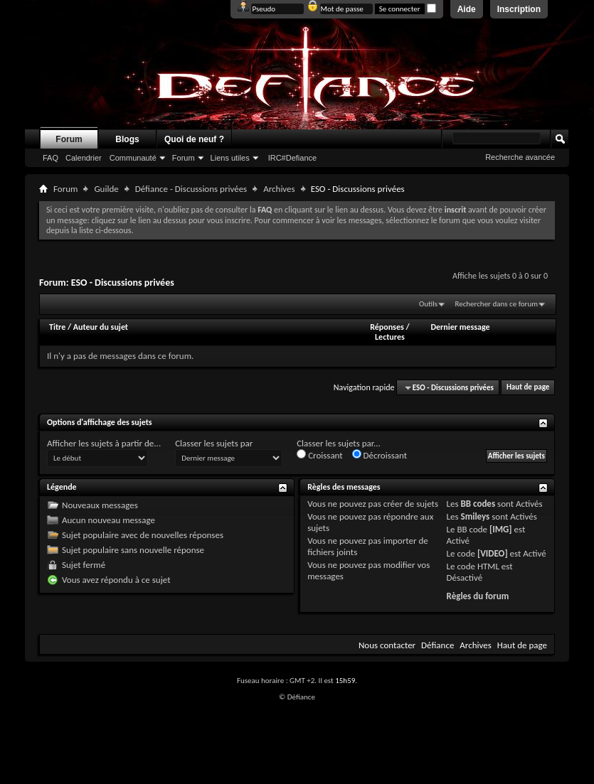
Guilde (106, 188)
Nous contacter (387, 645)
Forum (68, 139)
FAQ (50, 158)
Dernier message (459, 327)
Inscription (519, 9)
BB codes (478, 503)
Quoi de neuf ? (194, 139)
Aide (466, 9)
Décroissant (380, 455)
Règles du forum (478, 596)
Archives (279, 188)
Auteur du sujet (100, 327)
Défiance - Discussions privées (191, 188)
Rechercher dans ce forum (496, 303)
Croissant (320, 455)
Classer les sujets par (214, 443)
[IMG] (500, 529)
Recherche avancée (520, 157)
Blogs (127, 139)
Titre (58, 327)
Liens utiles (230, 158)
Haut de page (528, 387)
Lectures (390, 337)
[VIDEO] (492, 553)
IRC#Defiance (292, 158)
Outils (428, 303)
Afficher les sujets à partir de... (104, 443)
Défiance (437, 645)
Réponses (387, 327)
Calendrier (83, 158)
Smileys (475, 516)
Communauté (133, 158)
